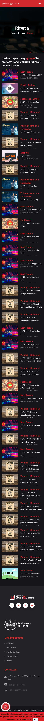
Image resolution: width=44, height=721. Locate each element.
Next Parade (26, 72)
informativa (26, 719)
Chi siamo (9, 643)
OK (35, 719)
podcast (21, 33)
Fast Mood (25, 220)
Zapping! (24, 152)
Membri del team (12, 652)
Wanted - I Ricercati (30, 112)
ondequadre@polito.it (14, 684)
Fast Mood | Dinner (29, 99)
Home (13, 33)
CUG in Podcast (28, 85)
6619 (25, 690)
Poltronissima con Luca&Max (29, 127)
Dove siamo (10, 648)
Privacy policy (10, 656)
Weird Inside (26, 570)
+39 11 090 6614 (15, 690)
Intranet (8, 661)
